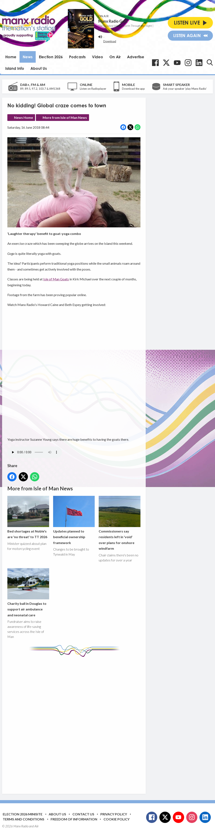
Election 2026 (51, 56)
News (28, 56)
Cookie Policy (117, 819)
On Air (115, 56)
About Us (38, 68)
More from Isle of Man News (65, 117)
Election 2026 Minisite (22, 814)
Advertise (135, 56)
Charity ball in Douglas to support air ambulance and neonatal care (28, 592)
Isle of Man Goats (56, 279)
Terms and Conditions (23, 819)
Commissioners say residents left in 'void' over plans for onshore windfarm (119, 523)
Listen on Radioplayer (93, 88)
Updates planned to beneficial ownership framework (74, 520)
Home (10, 56)
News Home (23, 117)
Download (109, 41)
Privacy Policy (113, 814)
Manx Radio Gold (113, 21)
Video (97, 56)
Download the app (133, 88)
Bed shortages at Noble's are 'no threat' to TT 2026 (28, 517)
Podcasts (77, 56)
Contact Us (83, 814)
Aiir (36, 826)
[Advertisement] (86, 722)
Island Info (14, 68)
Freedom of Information (74, 819)
